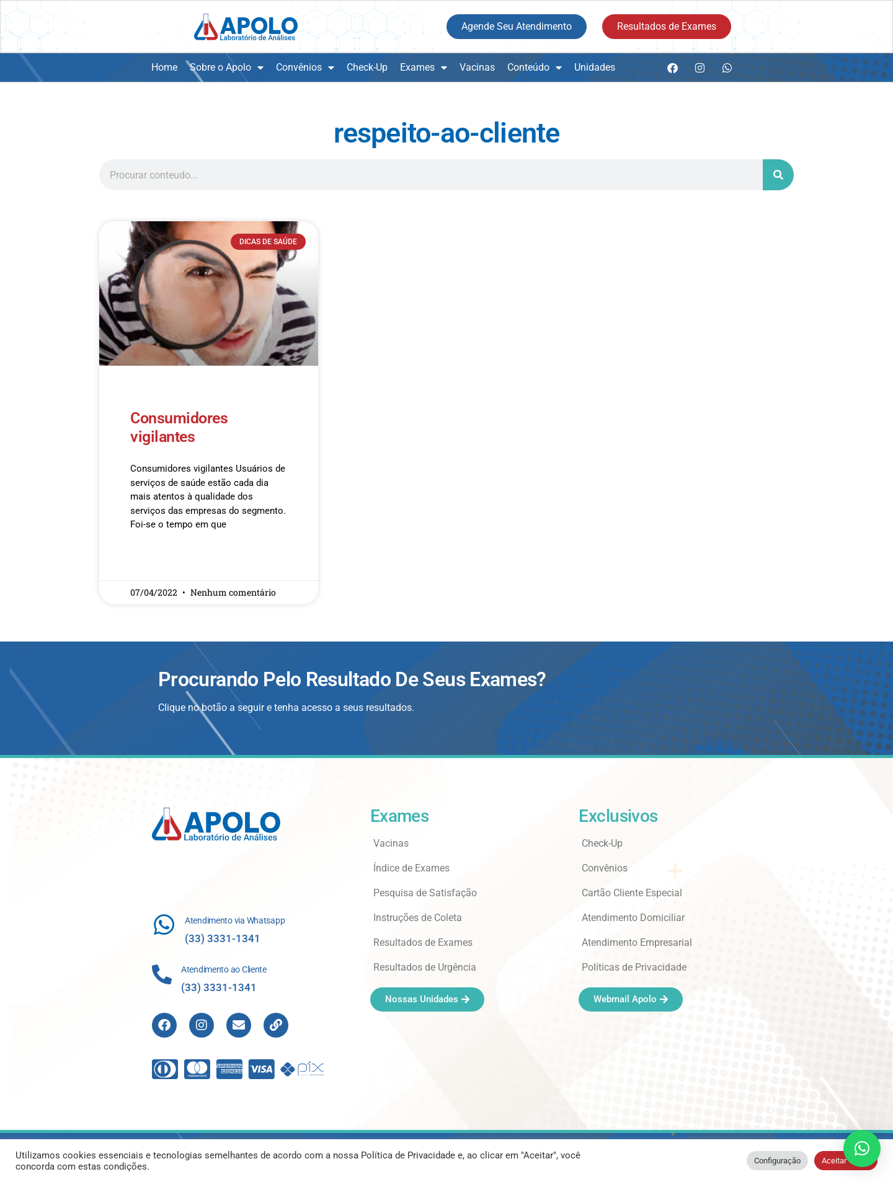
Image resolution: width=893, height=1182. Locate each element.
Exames (423, 67)
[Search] (778, 174)
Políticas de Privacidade (634, 967)
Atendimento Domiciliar (633, 918)
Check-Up (367, 67)
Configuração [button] (777, 1160)
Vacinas (477, 67)
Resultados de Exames (423, 942)
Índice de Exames (411, 868)
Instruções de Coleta (417, 918)
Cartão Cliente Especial (632, 893)
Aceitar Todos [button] (846, 1160)
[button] (862, 1148)
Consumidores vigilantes (179, 427)
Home (164, 67)
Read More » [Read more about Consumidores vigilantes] (154, 561)
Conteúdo (534, 67)
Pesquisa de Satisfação (425, 893)
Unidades (594, 67)
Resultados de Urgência (424, 967)
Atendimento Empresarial (637, 942)
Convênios (305, 67)
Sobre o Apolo (227, 67)
